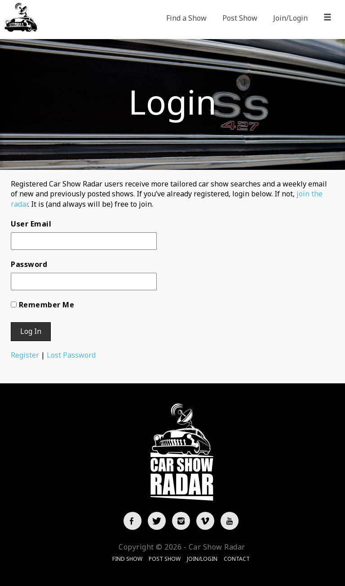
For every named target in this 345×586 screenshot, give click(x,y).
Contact (237, 559)
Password (29, 264)
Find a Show (186, 18)
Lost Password (71, 355)
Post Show (239, 18)
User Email (31, 224)
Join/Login (290, 18)
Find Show (127, 559)
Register (25, 355)
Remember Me (47, 305)
